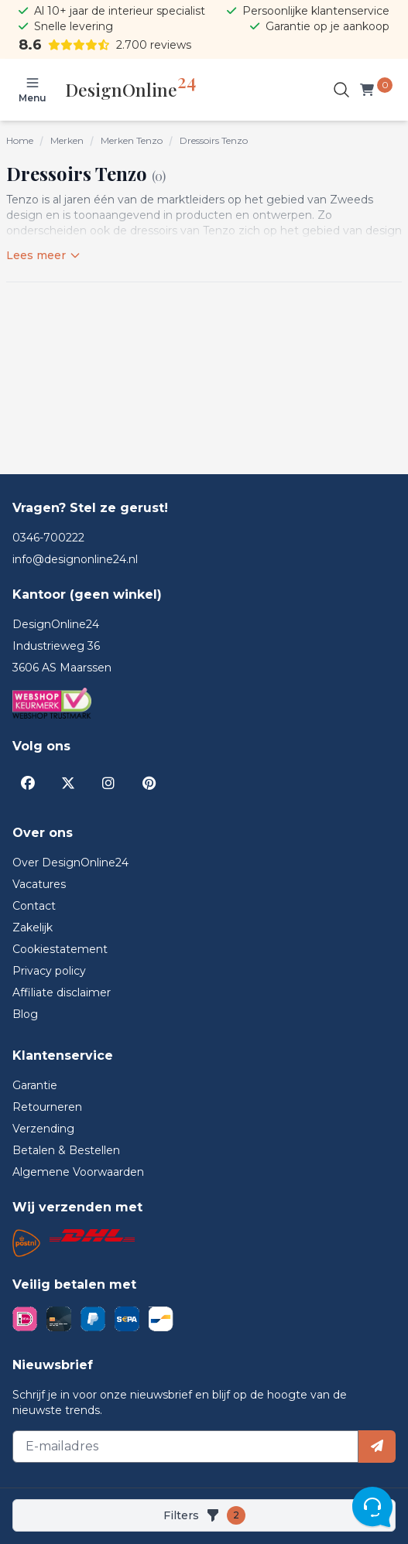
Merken (67, 140)
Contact (34, 906)
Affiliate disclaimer (61, 992)
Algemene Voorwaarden (78, 1172)
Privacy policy (49, 971)
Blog (25, 1014)
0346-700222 (48, 538)
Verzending (43, 1129)
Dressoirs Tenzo (214, 140)
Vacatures (39, 884)
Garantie (34, 1085)
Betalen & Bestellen (66, 1150)
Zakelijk (32, 927)
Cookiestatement (60, 949)
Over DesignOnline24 (70, 862)
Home (19, 140)
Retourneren (47, 1107)
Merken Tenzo (132, 140)
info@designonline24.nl (75, 559)
